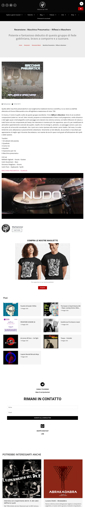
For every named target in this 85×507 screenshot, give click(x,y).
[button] (81, 3)
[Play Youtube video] (42, 196)
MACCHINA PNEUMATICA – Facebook (14, 171)
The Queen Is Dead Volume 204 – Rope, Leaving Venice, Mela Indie (70, 308)
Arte (63, 14)
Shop (73, 14)
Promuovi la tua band (43, 18)
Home (20, 45)
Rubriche (31, 14)
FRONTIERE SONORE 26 (28, 322)
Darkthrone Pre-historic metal (70, 322)
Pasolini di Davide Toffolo (28, 306)
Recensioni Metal (36, 45)
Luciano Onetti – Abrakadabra (56, 501)
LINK (42, 434)
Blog (42, 14)
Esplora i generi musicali (14, 14)
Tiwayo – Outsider (66, 338)
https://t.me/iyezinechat (42, 392)
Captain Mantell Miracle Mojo (30, 354)
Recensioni (27, 45)
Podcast (53, 14)
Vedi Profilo (17, 230)
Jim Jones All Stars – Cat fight (29, 338)
